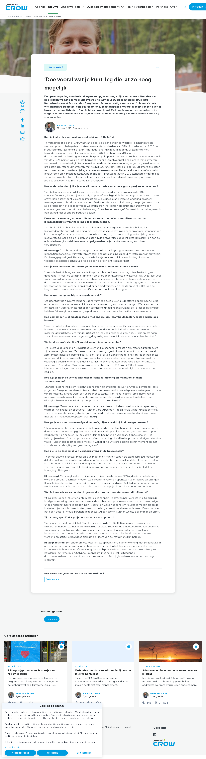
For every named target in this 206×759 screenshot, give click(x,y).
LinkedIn (128, 727)
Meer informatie (13, 747)
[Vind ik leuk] (22, 139)
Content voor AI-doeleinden (105, 727)
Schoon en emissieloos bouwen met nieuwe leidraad (169, 672)
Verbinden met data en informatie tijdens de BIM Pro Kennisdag (103, 672)
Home (10, 16)
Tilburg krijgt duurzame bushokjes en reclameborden (31, 672)
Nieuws (19, 16)
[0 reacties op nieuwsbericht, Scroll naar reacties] (22, 112)
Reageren (52, 619)
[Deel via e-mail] (22, 132)
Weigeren (52, 753)
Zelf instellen (84, 753)
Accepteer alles (20, 753)
